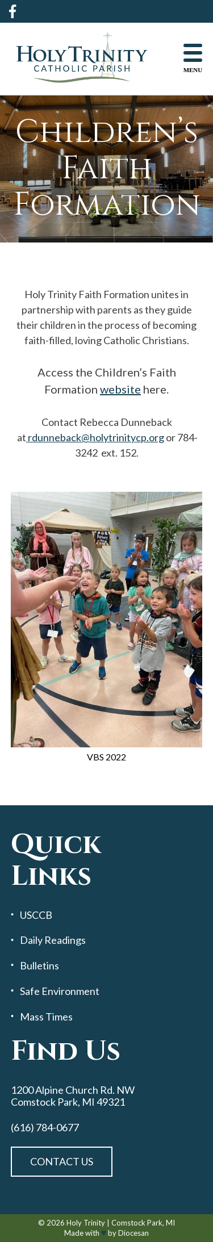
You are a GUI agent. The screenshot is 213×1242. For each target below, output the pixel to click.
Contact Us (61, 1161)
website (120, 389)
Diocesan (133, 1232)
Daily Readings (53, 940)
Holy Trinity (85, 1222)
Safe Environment (59, 991)
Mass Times (46, 1017)
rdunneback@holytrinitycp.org (95, 437)
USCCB (36, 915)
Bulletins (39, 966)
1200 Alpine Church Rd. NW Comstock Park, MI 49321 (73, 1095)
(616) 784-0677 (45, 1128)
